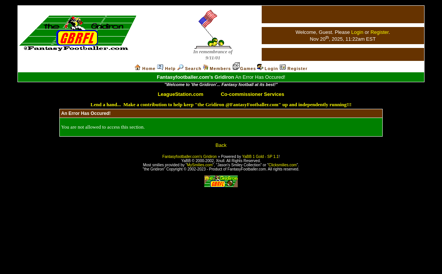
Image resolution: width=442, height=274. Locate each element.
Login (357, 32)
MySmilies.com (200, 165)
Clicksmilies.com (283, 165)
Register (379, 32)
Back (221, 145)
